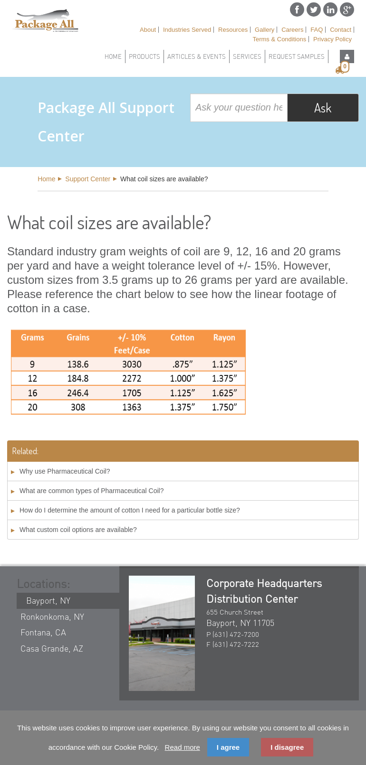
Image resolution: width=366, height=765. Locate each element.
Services (247, 56)
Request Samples (297, 56)
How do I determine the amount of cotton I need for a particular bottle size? (129, 510)
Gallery (264, 30)
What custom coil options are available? (78, 529)
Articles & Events (196, 56)
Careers (292, 30)
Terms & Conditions (279, 39)
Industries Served (187, 30)
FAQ (316, 30)
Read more (182, 747)
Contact (340, 30)
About (148, 30)
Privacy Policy (332, 39)
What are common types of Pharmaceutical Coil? (91, 490)
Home (113, 56)
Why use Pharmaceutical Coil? (64, 471)
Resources (233, 30)
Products (144, 56)
